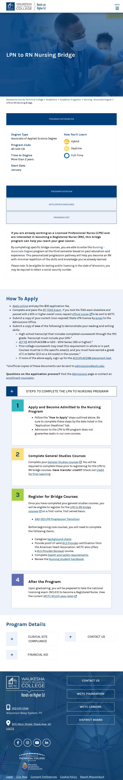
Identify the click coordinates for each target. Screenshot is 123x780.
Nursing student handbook (66, 559)
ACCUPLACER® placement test (92, 358)
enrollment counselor (20, 378)
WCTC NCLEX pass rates (58, 596)
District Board (91, 720)
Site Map (21, 777)
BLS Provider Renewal (50, 551)
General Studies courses (63, 462)
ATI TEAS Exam (52, 310)
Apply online (20, 306)
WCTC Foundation (90, 694)
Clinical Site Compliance (37, 639)
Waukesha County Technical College (24, 99)
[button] (117, 7)
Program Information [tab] (61, 119)
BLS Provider (70, 543)
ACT (21, 342)
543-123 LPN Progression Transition (57, 519)
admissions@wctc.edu (89, 366)
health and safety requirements (68, 555)
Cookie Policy (68, 777)
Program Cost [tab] (61, 217)
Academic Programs (70, 99)
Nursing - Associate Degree (97, 99)
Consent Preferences (44, 777)
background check (59, 539)
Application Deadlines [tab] (61, 204)
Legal (9, 777)
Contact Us (96, 637)
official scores (80, 314)
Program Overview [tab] (61, 191)
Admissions (79, 374)
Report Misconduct (92, 777)
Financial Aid (38, 654)
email (99, 318)
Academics (51, 99)
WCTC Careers (91, 707)
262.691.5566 (20, 708)
